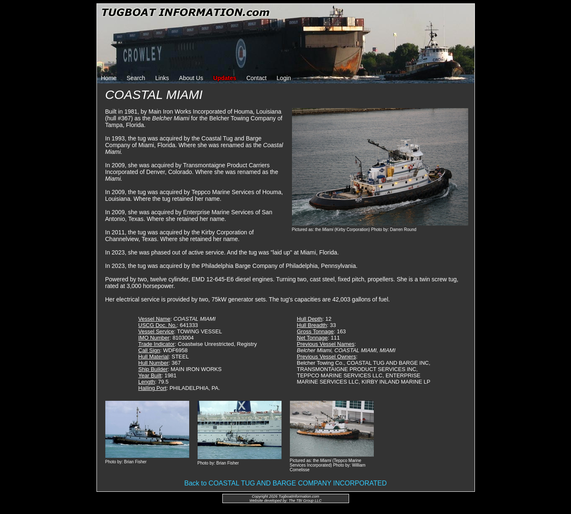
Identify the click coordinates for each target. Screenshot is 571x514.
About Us (191, 78)
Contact (256, 78)
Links (162, 78)
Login (283, 78)
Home (109, 78)
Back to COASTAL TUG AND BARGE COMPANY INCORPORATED (285, 483)
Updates (224, 78)
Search (136, 78)
